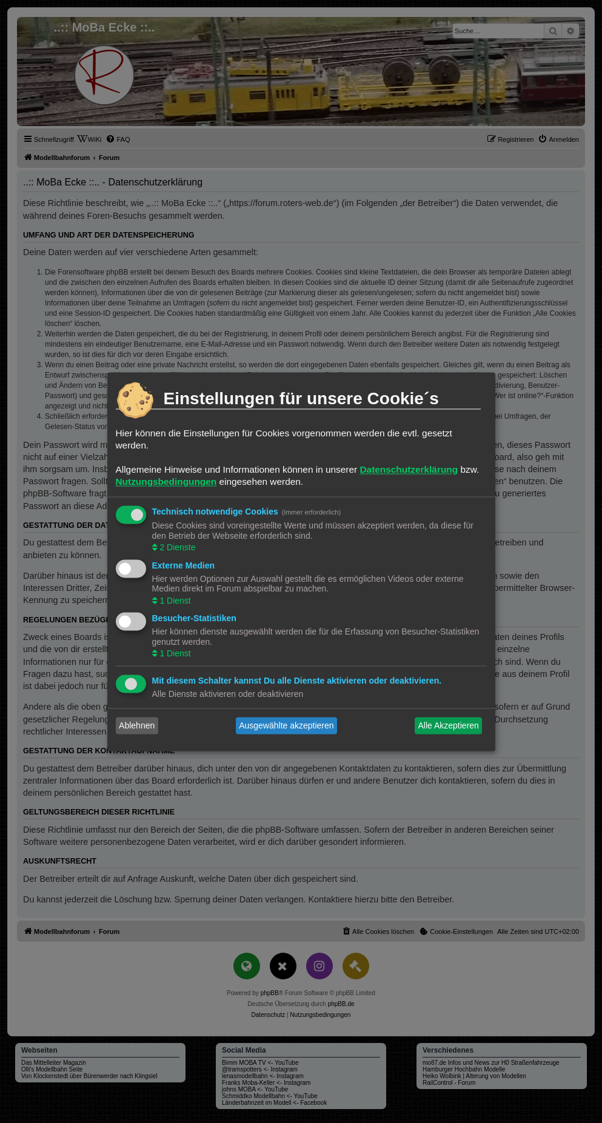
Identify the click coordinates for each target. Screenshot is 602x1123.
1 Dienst (174, 600)
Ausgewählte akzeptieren (286, 725)
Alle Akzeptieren (448, 725)
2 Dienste (177, 548)
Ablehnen (137, 725)
